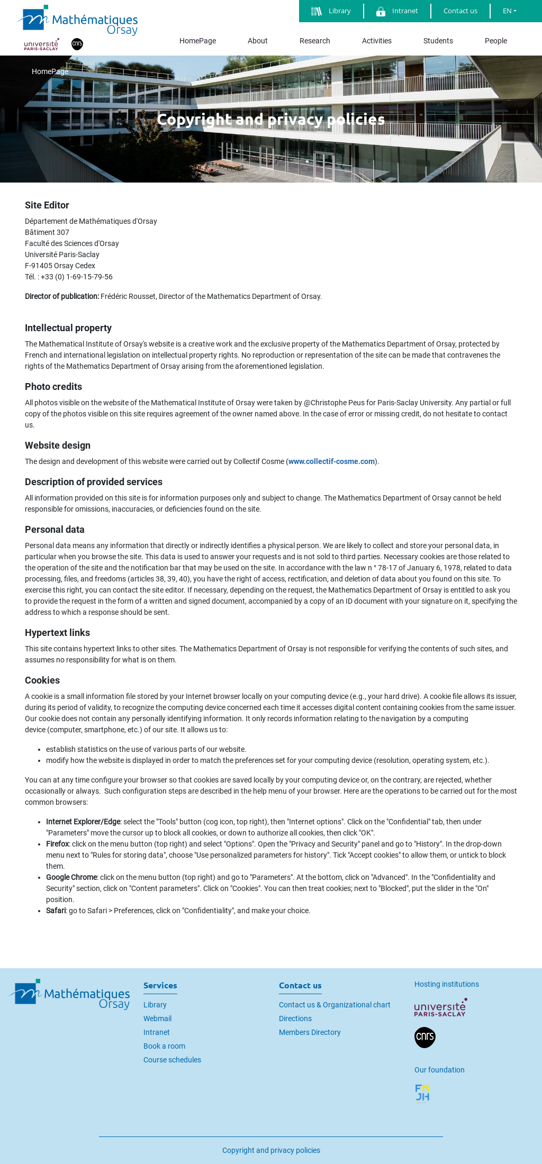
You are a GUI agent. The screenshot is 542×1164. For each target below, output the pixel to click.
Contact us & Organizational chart (335, 1005)
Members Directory (310, 1032)
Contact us (460, 10)
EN (507, 10)
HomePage (197, 41)
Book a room (164, 1046)
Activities (377, 41)
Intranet (156, 1032)
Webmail (157, 1018)
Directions (295, 1018)
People (496, 41)
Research (315, 41)
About (258, 41)
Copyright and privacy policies (271, 1150)
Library (155, 1005)
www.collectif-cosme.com (331, 461)
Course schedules (172, 1060)
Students (438, 41)
